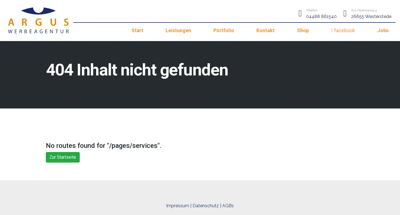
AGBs (228, 205)
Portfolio (223, 30)
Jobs (383, 30)
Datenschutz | (206, 205)
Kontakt (265, 30)
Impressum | (178, 205)
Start (137, 30)
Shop (303, 30)
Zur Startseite (62, 157)
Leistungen (178, 30)
